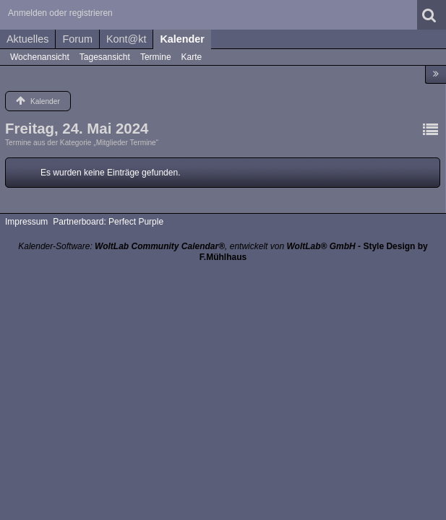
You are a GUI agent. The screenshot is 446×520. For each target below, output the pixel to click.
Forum (77, 39)
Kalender (182, 39)
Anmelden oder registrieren (60, 13)
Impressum (26, 222)
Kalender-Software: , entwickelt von (186, 246)
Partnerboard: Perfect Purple (108, 222)
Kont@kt (126, 39)
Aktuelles (27, 39)
